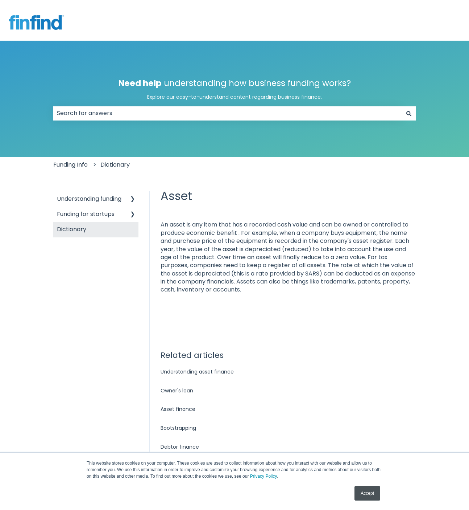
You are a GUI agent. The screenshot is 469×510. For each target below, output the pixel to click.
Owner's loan (177, 390)
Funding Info (70, 164)
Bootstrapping (178, 428)
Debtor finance (180, 446)
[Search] (409, 113)
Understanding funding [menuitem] (89, 199)
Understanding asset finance (197, 371)
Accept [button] (367, 493)
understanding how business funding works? (234, 89)
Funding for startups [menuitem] (86, 214)
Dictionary (115, 164)
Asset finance (178, 409)
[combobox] (227, 113)
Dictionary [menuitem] (71, 229)
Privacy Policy (263, 476)
